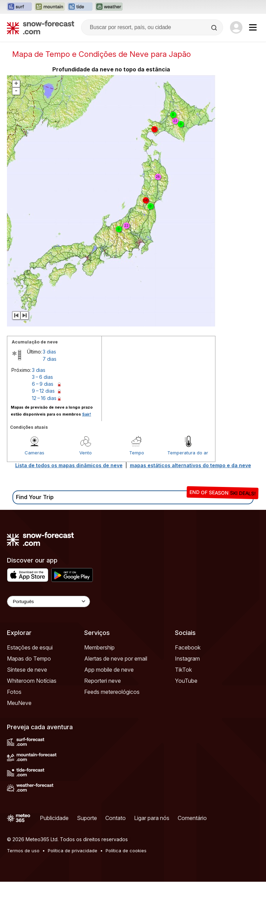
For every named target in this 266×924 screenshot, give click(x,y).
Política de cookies (126, 850)
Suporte (87, 817)
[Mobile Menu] (253, 27)
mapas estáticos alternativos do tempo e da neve (190, 465)
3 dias (49, 352)
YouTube (186, 680)
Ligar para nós (151, 817)
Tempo (136, 452)
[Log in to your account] (236, 27)
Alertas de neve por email (115, 658)
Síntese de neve (27, 669)
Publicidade (54, 817)
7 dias (49, 359)
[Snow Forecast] (40, 27)
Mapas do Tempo (29, 658)
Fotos (14, 691)
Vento (85, 452)
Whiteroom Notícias (31, 680)
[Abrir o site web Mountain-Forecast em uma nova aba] (50, 6)
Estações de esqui (30, 647)
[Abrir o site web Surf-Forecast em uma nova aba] (19, 6)
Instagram (187, 658)
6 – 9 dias (42, 384)
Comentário (192, 817)
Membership (99, 647)
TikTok (183, 669)
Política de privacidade (72, 850)
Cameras (34, 452)
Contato (115, 817)
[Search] (215, 28)
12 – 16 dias (44, 398)
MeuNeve (19, 702)
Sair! (86, 414)
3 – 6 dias (42, 377)
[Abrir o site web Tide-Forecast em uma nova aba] (80, 6)
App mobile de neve (109, 669)
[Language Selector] (48, 601)
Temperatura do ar (187, 452)
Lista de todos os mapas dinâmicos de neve (69, 465)
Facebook (188, 647)
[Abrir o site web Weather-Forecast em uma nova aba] (109, 6)
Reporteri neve (102, 680)
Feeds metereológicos (112, 691)
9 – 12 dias (43, 391)
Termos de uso (23, 850)
